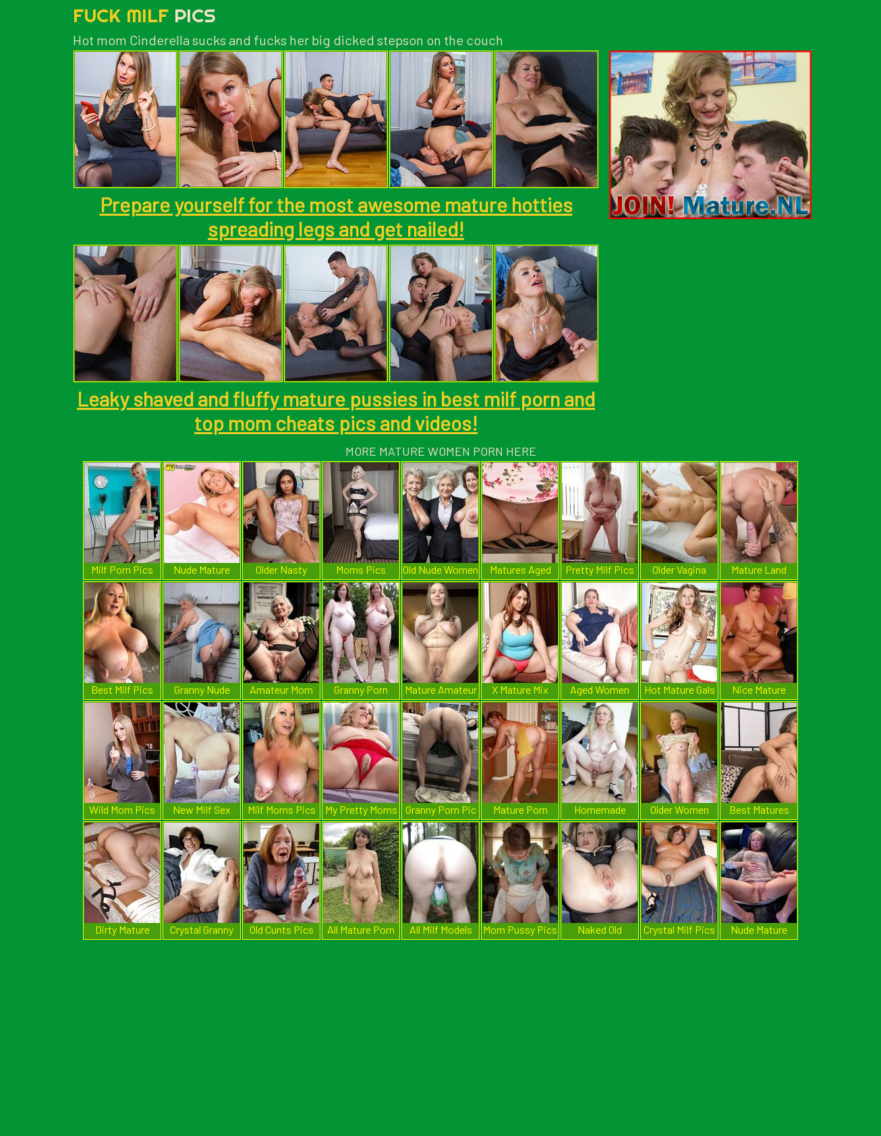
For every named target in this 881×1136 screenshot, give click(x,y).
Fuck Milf (144, 15)
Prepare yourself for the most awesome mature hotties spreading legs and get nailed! (336, 216)
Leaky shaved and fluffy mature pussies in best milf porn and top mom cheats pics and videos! (336, 410)
